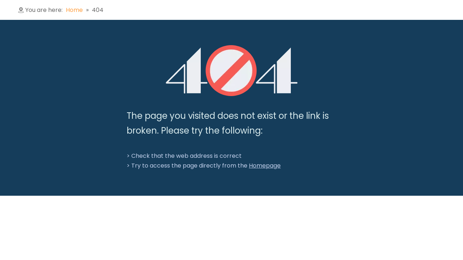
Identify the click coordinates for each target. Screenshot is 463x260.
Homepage (265, 165)
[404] (232, 70)
